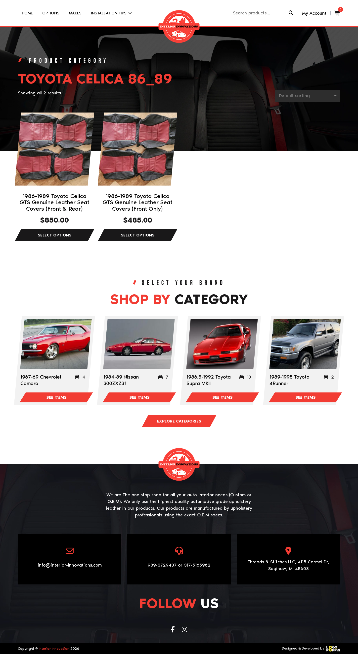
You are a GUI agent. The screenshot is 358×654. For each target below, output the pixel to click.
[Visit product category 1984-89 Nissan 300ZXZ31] (139, 344)
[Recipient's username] (260, 13)
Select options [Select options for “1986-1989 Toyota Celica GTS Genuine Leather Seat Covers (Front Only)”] (137, 235)
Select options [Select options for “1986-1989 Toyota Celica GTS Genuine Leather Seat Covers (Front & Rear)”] (54, 235)
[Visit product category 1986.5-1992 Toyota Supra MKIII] (222, 344)
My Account (314, 13)
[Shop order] (307, 96)
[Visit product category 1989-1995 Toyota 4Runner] (305, 344)
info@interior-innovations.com (70, 565)
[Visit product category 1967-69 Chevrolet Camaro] (55, 344)
